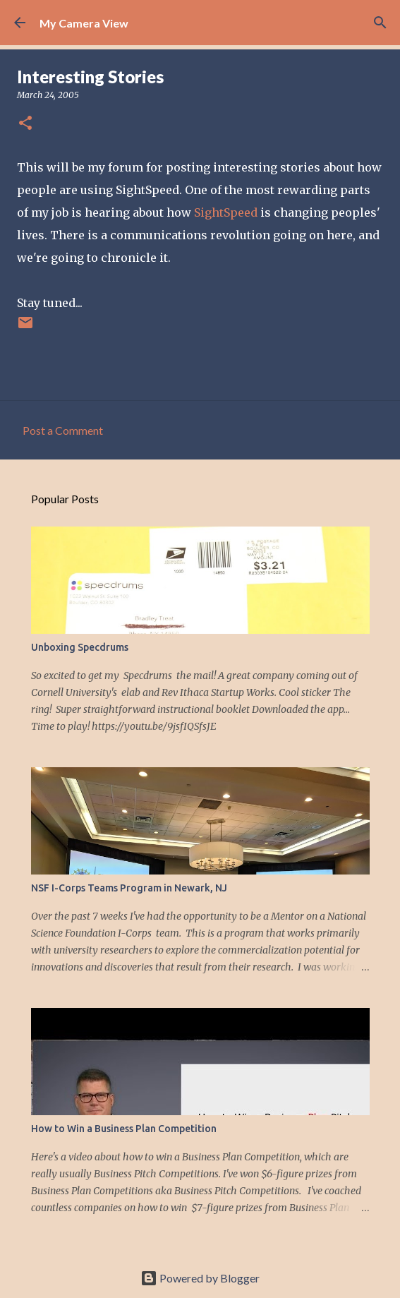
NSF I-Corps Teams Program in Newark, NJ (129, 888)
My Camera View (84, 23)
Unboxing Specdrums (79, 647)
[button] (25, 123)
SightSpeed (225, 212)
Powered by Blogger (200, 1278)
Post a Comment (63, 430)
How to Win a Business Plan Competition (124, 1128)
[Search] (380, 23)
